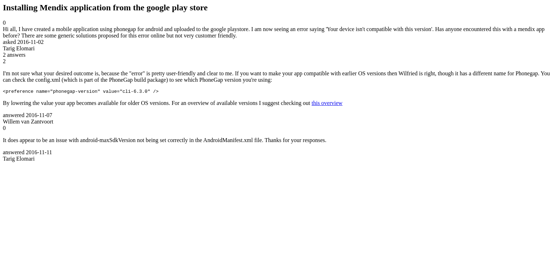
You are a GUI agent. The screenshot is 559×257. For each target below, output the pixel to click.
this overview (327, 104)
